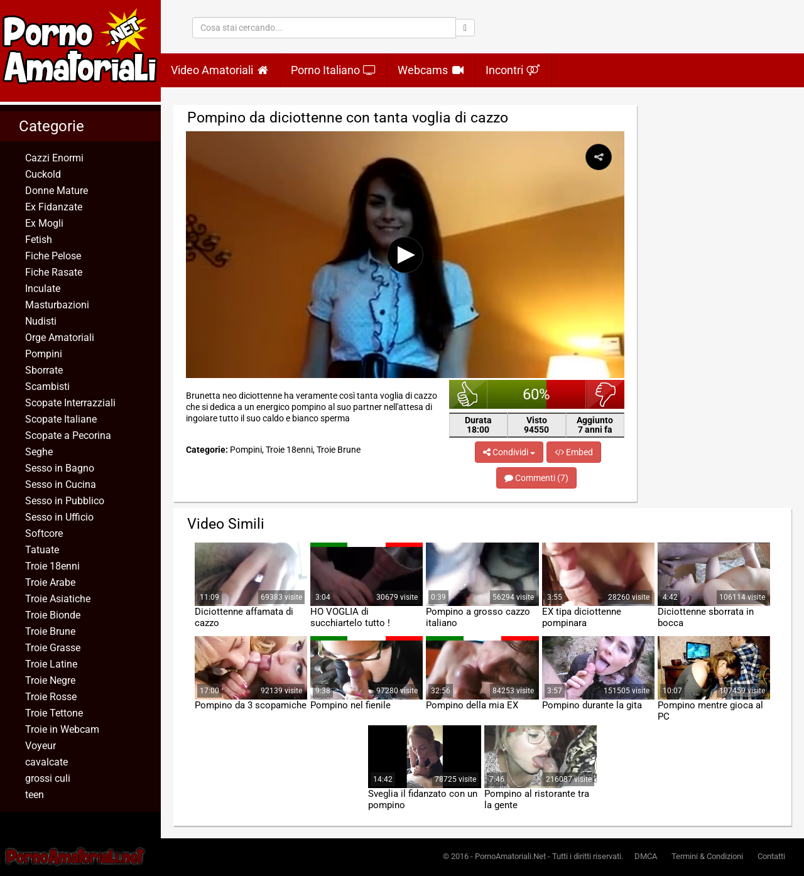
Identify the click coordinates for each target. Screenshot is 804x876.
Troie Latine (51, 664)
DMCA (645, 856)
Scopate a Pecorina (68, 435)
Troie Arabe (50, 582)
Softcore (44, 533)
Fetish (38, 240)
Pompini (43, 354)
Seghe (39, 452)
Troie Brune (50, 631)
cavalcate (46, 762)
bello (468, 394)
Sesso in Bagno (59, 468)
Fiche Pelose (53, 256)
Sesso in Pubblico (64, 501)
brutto (605, 394)
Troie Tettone (54, 713)
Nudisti (41, 321)
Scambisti (47, 386)
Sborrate (44, 370)
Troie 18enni (52, 566)
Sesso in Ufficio (59, 517)
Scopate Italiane (61, 419)
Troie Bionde (52, 615)
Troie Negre (50, 680)
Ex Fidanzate (53, 207)
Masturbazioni (57, 305)
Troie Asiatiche (57, 599)
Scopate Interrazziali (70, 403)
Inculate (42, 289)
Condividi (509, 452)
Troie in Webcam (62, 729)
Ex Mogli (44, 223)
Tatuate (42, 550)
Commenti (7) (536, 478)
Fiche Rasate (53, 272)
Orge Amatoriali (59, 337)
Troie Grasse (52, 648)
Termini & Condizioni (707, 856)
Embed (574, 452)
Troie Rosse (51, 697)
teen (34, 795)
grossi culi (47, 778)
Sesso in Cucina (60, 484)
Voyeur (40, 746)
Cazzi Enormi (54, 158)
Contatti (771, 856)
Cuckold (43, 174)
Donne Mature (56, 191)
